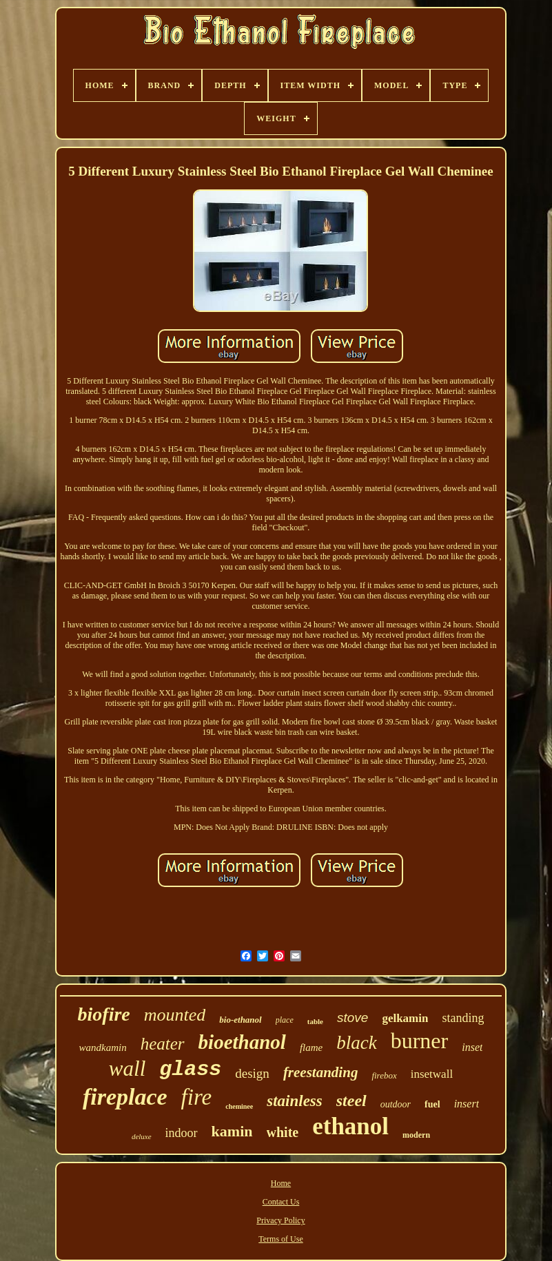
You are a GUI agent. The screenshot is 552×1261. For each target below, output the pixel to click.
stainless (295, 1100)
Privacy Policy (280, 1220)
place (285, 1020)
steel (351, 1100)
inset (472, 1047)
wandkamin (103, 1047)
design (252, 1073)
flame (311, 1047)
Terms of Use (280, 1239)
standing (463, 1018)
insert (466, 1103)
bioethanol (242, 1042)
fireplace (125, 1096)
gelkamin (405, 1018)
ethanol (350, 1126)
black (356, 1042)
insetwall (432, 1074)
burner (420, 1040)
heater (163, 1043)
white (283, 1132)
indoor (181, 1133)
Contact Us (281, 1202)
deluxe (142, 1136)
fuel (432, 1104)
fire (196, 1097)
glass (190, 1069)
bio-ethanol (240, 1019)
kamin (232, 1131)
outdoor (395, 1104)
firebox (383, 1075)
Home (281, 1183)
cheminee (239, 1106)
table (315, 1021)
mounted (175, 1015)
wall (127, 1068)
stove (352, 1017)
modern (416, 1135)
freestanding (320, 1072)
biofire (104, 1014)
